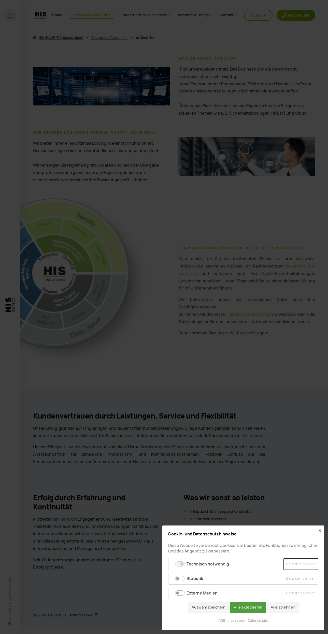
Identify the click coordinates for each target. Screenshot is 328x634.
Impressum (236, 620)
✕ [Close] (319, 530)
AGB (222, 620)
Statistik (195, 578)
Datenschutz (258, 620)
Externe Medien (202, 593)
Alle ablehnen (283, 607)
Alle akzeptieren (248, 607)
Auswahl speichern (208, 607)
